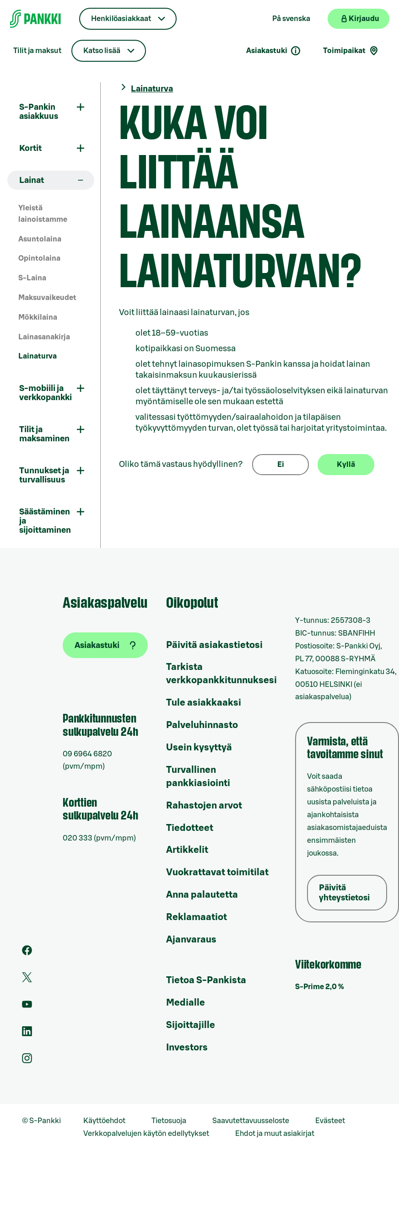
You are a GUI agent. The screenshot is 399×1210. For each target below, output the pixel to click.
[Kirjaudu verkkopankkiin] (358, 19)
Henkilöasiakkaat (121, 18)
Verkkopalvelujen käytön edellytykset (146, 1133)
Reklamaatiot (196, 917)
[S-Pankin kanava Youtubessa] (27, 1007)
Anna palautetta (202, 894)
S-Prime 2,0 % (319, 986)
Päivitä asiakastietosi (214, 645)
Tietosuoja (168, 1120)
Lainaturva (37, 356)
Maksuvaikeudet (47, 297)
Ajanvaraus (191, 939)
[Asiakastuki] (105, 645)
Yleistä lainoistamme (42, 213)
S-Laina (32, 278)
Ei (280, 464)
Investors (187, 1047)
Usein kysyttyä (199, 747)
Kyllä (346, 464)
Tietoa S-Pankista (206, 980)
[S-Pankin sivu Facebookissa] (27, 953)
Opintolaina (39, 258)
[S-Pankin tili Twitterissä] (27, 980)
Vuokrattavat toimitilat (217, 872)
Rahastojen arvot (204, 805)
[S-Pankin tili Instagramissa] (27, 1061)
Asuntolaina (39, 239)
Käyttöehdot (104, 1120)
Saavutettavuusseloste (250, 1120)
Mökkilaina (37, 317)
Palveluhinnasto (202, 725)
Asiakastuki (273, 50)
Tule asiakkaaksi (203, 702)
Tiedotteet (189, 828)
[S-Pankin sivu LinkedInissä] (27, 1034)
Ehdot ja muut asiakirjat (274, 1133)
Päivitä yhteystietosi (344, 892)
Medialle (185, 1002)
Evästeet (330, 1120)
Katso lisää (101, 50)
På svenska (291, 18)
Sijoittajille (190, 1025)
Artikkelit (187, 850)
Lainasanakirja (44, 337)
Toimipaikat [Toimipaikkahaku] (351, 50)
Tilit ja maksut (37, 50)
